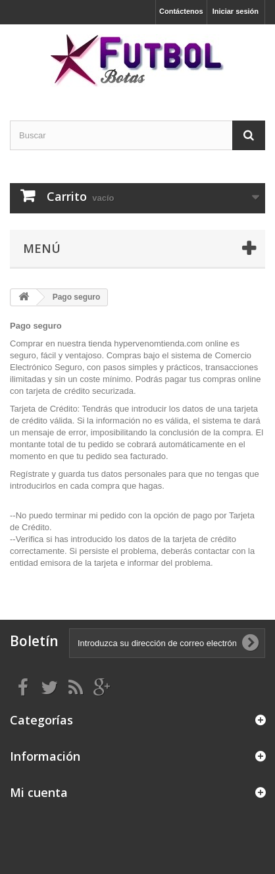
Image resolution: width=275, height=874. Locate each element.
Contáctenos (181, 11)
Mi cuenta (39, 792)
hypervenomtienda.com (158, 343)
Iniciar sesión (236, 11)
